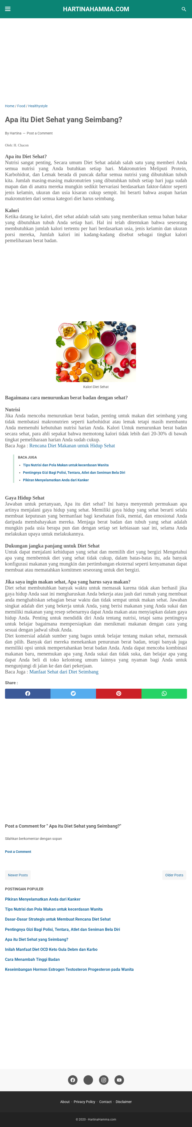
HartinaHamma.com (96, 9)
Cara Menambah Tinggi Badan (32, 959)
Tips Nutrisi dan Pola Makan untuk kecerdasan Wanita (66, 465)
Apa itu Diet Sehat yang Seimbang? (36, 939)
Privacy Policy (84, 1102)
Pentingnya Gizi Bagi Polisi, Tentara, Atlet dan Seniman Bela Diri (74, 473)
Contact (105, 1102)
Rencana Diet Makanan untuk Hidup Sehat (72, 445)
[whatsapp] (164, 694)
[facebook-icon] (73, 1080)
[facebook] (27, 694)
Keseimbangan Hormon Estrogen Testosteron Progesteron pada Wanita (69, 969)
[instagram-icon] (103, 1080)
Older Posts (174, 875)
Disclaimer (124, 1102)
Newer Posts (18, 875)
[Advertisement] (96, 61)
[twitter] (73, 694)
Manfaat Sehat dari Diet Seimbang (63, 671)
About (65, 1102)
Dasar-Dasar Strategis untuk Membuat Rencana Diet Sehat (57, 919)
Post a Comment (40, 133)
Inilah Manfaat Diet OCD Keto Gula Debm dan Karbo (51, 949)
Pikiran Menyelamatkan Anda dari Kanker (56, 480)
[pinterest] (119, 694)
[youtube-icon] (119, 1080)
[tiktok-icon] (88, 1080)
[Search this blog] (184, 9)
